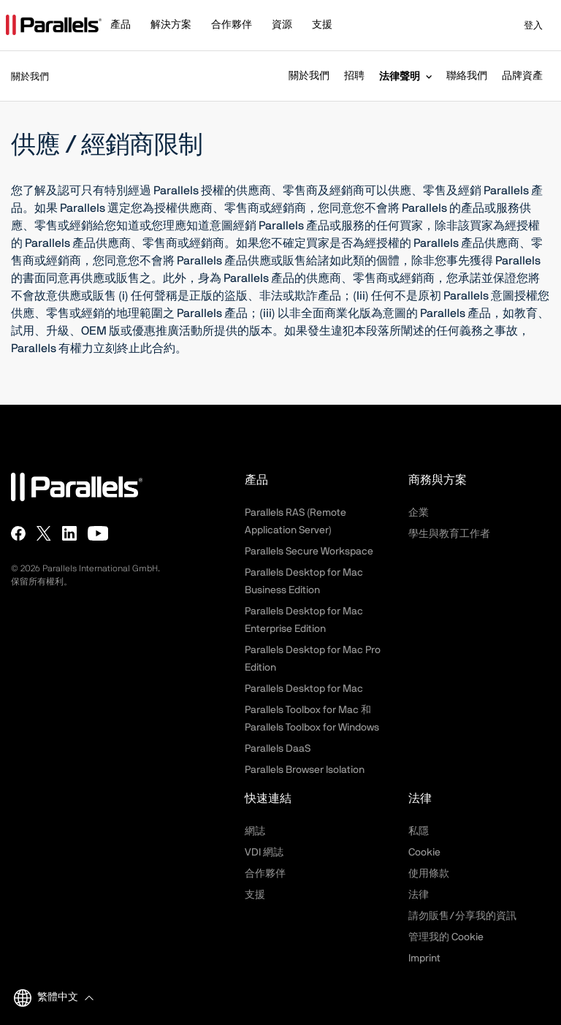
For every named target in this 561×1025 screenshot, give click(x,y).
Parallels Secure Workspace (309, 551)
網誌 (255, 831)
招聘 (354, 76)
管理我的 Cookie (446, 937)
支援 (255, 895)
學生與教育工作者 (449, 534)
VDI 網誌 (264, 852)
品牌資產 (522, 76)
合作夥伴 (265, 874)
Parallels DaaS (277, 749)
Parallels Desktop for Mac (304, 689)
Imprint (424, 958)
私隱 (418, 831)
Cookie (424, 852)
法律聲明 (399, 76)
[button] (127, 26)
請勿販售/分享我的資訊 (462, 916)
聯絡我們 (466, 76)
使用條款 (428, 874)
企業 (418, 513)
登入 (524, 26)
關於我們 (309, 76)
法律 (418, 895)
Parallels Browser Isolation (305, 770)
